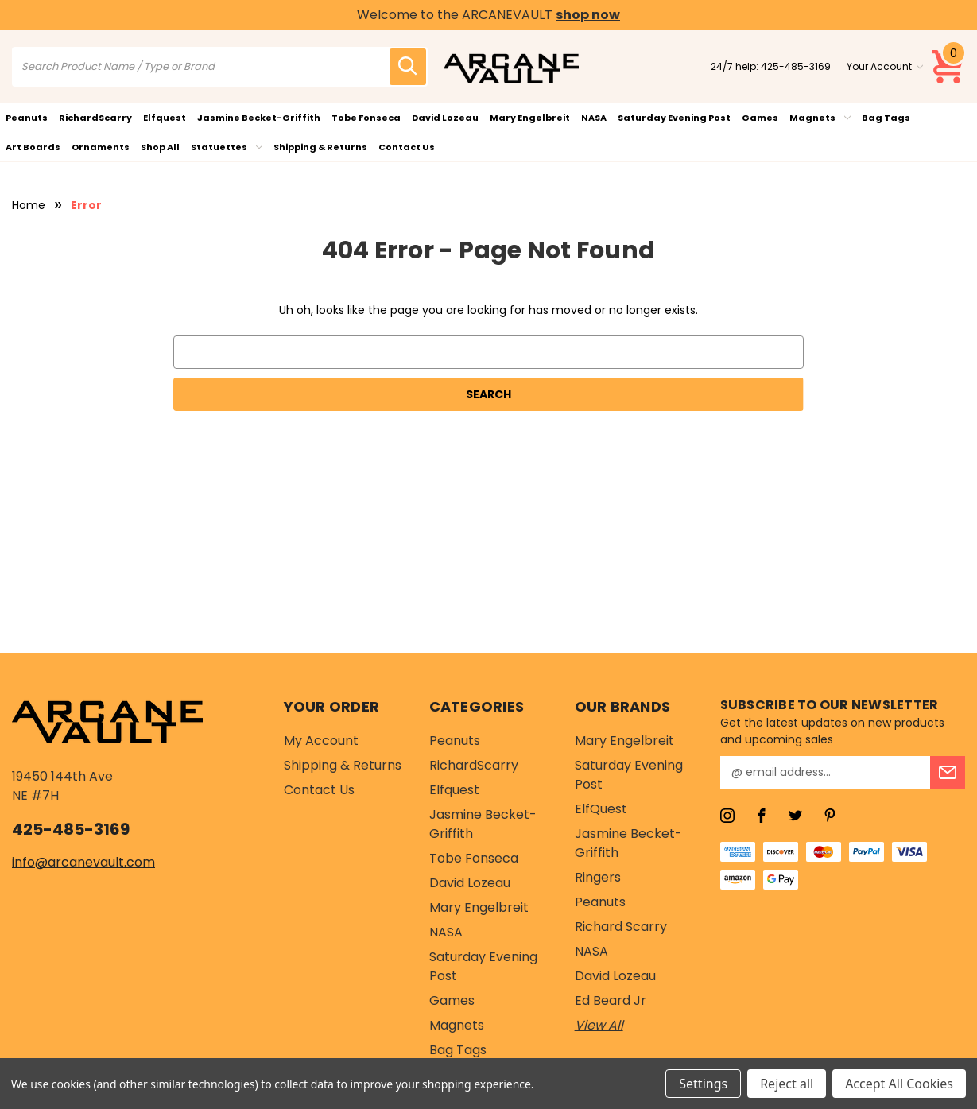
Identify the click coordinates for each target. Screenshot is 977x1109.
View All (599, 1025)
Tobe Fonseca (366, 117)
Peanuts (27, 117)
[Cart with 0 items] (948, 66)
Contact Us (406, 147)
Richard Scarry (621, 926)
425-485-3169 (796, 66)
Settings (703, 1083)
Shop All (160, 147)
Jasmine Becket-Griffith (258, 117)
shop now (588, 15)
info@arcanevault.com (83, 862)
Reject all (786, 1083)
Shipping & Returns (320, 147)
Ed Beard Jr (610, 1000)
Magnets (820, 117)
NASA (594, 117)
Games (760, 117)
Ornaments (101, 147)
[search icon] (408, 66)
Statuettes (226, 147)
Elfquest (164, 117)
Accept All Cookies (899, 1083)
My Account (321, 740)
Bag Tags (886, 117)
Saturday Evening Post (674, 117)
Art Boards (33, 147)
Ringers (598, 877)
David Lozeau (445, 117)
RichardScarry (95, 117)
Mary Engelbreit (530, 117)
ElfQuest (601, 809)
